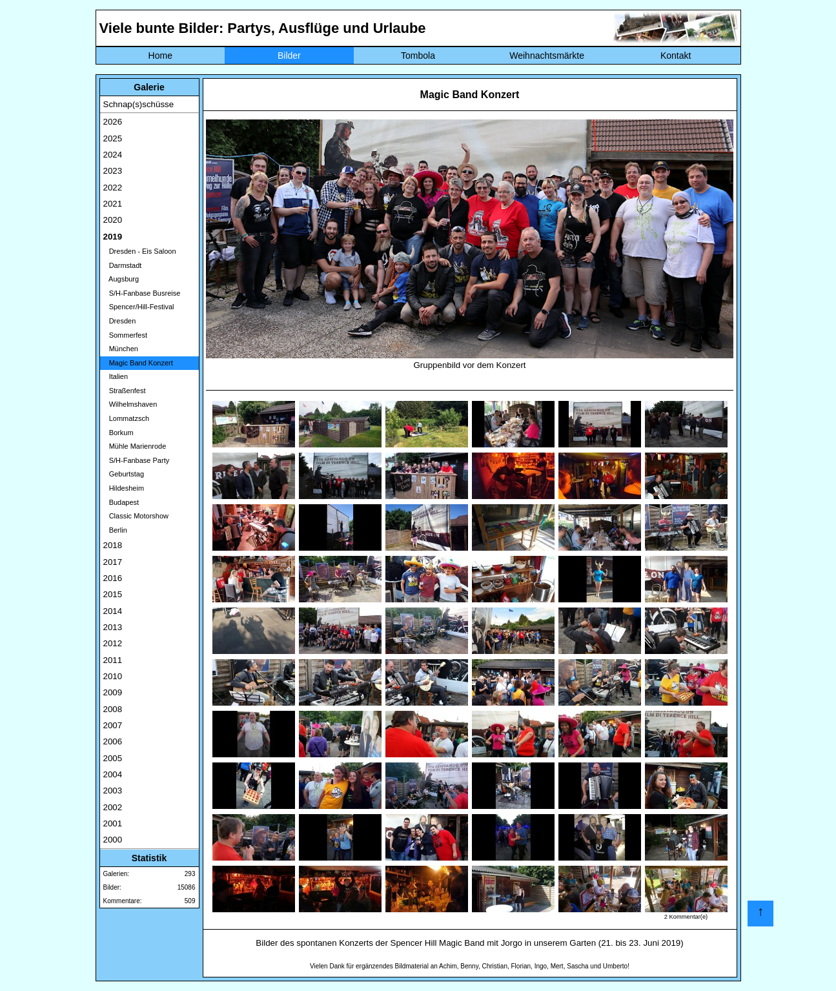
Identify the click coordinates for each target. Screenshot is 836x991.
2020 (113, 220)
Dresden (119, 321)
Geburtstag (124, 474)
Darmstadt (122, 265)
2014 (113, 611)
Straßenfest (124, 390)
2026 (113, 122)
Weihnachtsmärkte (546, 55)
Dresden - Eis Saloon (139, 251)
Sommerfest (125, 335)
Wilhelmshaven (130, 404)
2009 (113, 692)
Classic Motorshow (135, 516)
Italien (115, 376)
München (120, 348)
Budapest (121, 502)
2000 (113, 839)
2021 (113, 204)
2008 (113, 709)
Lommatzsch (126, 418)
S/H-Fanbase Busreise (142, 293)
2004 (113, 774)
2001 (113, 823)
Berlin (115, 530)
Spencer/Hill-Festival (138, 307)
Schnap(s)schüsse (138, 104)
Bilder (289, 55)
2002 (113, 807)
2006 (113, 741)
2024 (113, 154)
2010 (113, 676)
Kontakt (675, 55)
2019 (113, 236)
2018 (113, 545)
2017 (113, 562)
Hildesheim (124, 488)
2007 (113, 725)
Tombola (418, 55)
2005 (113, 758)
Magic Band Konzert (138, 363)
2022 (113, 187)
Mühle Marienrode (135, 446)
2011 (113, 660)
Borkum (118, 432)
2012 (113, 643)
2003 (113, 790)
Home (160, 55)
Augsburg (121, 279)
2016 (113, 578)
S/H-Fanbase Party (136, 460)
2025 (113, 138)
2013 (113, 627)
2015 (113, 594)
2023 (113, 171)
